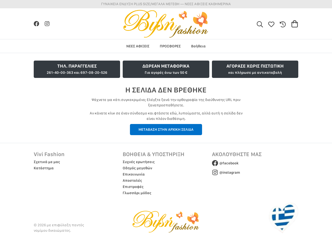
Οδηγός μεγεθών (137, 168)
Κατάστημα (44, 168)
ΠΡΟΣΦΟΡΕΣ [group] (170, 46)
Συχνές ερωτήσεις (139, 162)
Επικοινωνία (134, 174)
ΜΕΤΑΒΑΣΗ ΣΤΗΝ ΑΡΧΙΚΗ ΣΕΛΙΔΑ (166, 129)
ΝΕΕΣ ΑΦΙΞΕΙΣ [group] (137, 46)
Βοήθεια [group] (198, 46)
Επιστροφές (133, 186)
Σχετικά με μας (47, 162)
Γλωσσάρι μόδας (137, 193)
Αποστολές (132, 180)
